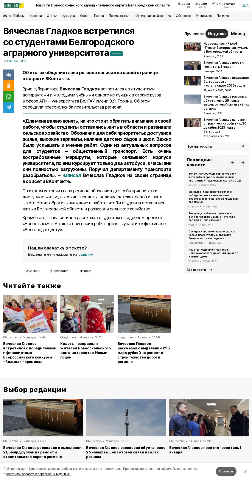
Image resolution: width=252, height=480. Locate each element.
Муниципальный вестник (153, 15)
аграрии (85, 271)
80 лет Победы (13, 15)
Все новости (196, 270)
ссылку (85, 254)
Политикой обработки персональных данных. (38, 474)
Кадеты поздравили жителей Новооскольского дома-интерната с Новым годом (85, 350)
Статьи (52, 15)
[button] (232, 162)
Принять (226, 471)
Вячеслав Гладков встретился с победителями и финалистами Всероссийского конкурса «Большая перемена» (29, 353)
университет (59, 271)
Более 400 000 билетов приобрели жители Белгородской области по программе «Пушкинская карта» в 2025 (214, 177)
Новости (36, 15)
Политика (223, 15)
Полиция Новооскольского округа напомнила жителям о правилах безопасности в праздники (211, 235)
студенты (33, 271)
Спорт (84, 15)
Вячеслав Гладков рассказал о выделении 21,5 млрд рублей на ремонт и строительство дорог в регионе (144, 353)
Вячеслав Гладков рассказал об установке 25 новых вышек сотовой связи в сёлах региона (125, 452)
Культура (68, 15)
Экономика (204, 15)
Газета (99, 15)
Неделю (217, 33)
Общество (183, 15)
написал (71, 175)
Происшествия (119, 15)
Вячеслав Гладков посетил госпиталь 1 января (205, 450)
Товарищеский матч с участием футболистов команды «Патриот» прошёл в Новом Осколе (211, 217)
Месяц (238, 33)
